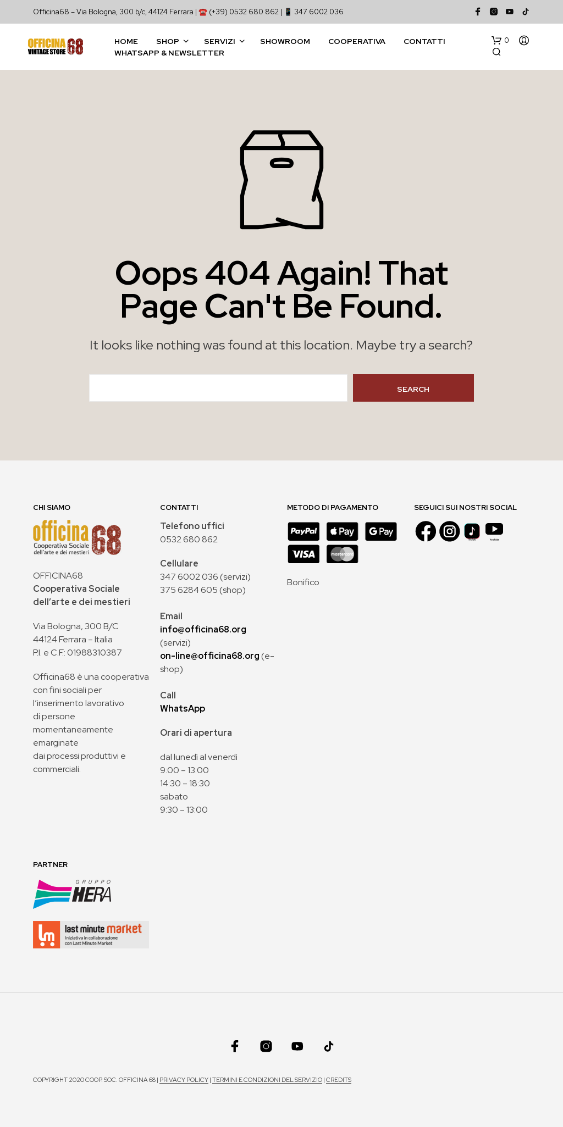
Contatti (424, 41)
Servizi (219, 41)
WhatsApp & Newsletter (169, 53)
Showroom (285, 41)
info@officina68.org (203, 629)
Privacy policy (183, 1080)
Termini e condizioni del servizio (267, 1080)
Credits (338, 1080)
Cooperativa (356, 41)
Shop (167, 41)
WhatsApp (182, 708)
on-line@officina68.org (210, 656)
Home (126, 41)
